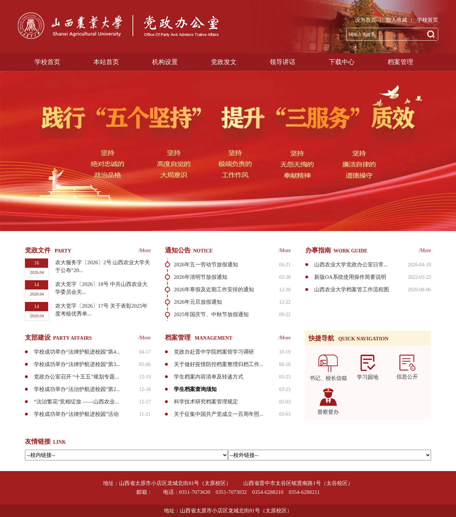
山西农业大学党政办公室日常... (351, 264)
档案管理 (400, 31)
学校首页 (427, 20)
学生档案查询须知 (195, 389)
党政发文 (224, 31)
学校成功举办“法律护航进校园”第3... (77, 364)
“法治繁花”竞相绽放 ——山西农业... (76, 401)
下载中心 (341, 31)
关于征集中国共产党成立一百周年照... (218, 414)
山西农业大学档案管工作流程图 (351, 289)
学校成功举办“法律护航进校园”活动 (76, 414)
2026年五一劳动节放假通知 (206, 264)
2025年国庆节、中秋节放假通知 (211, 314)
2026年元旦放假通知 (198, 302)
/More (145, 250)
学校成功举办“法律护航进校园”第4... (77, 352)
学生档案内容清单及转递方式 (208, 377)
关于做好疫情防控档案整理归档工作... (218, 364)
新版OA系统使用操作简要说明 (350, 277)
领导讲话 (282, 31)
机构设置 (165, 31)
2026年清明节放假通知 (200, 277)
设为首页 (365, 20)
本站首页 (106, 31)
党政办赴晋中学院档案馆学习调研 (214, 352)
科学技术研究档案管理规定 (206, 401)
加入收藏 (396, 20)
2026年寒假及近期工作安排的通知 (214, 289)
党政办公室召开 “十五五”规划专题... (76, 377)
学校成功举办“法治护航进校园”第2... (77, 389)
